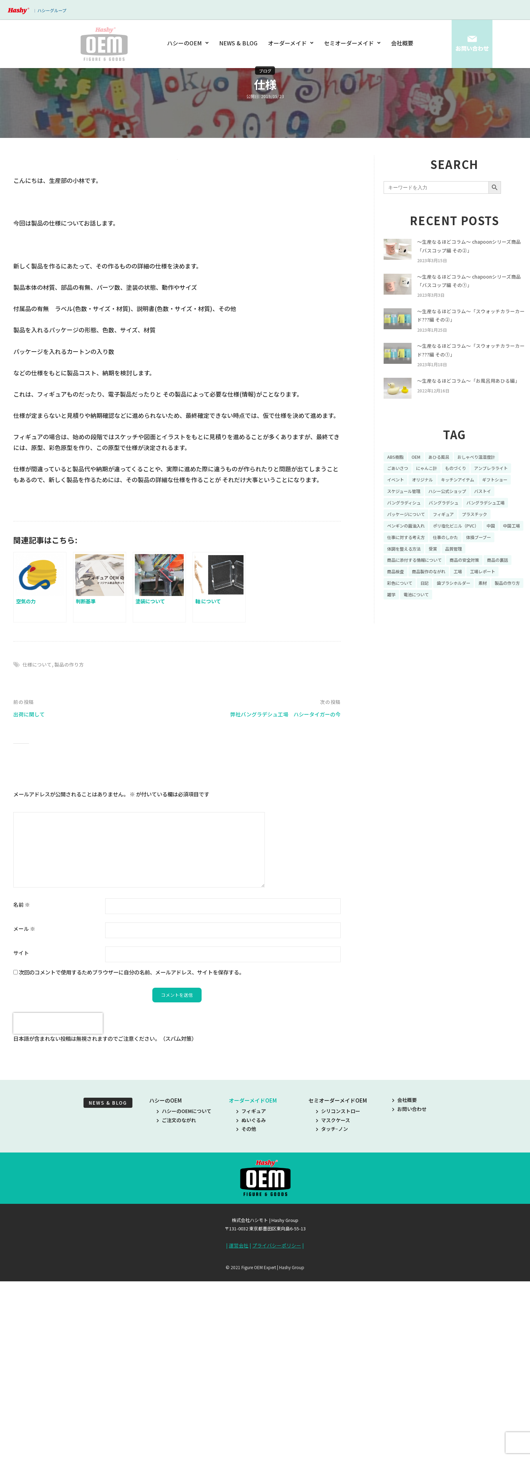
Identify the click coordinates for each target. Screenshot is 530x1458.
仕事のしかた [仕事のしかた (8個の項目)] (481, 567)
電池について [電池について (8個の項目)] (474, 627)
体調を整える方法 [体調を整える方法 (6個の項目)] (443, 579)
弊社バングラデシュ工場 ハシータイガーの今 (278, 894)
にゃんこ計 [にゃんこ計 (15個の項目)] (432, 482)
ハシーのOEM (189, 43)
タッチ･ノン (332, 1309)
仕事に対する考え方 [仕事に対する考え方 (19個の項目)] (437, 567)
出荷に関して (31, 894)
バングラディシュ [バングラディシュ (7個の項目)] (486, 518)
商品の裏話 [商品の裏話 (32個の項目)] (399, 603)
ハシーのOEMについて (184, 1291)
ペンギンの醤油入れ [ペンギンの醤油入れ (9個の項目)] (409, 554)
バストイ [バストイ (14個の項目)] (449, 518)
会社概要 (402, 43)
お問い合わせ (409, 1289)
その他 (246, 1309)
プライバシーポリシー (276, 1425)
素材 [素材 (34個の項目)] (392, 627)
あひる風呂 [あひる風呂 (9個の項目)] (445, 469)
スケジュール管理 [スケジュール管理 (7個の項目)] (490, 506)
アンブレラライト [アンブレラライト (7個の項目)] (406, 494)
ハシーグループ (51, 10)
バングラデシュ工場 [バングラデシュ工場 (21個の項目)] (452, 530)
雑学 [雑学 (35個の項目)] (447, 627)
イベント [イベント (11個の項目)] (443, 494)
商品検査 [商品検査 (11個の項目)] (429, 603)
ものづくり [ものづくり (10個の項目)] (464, 482)
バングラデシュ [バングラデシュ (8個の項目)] (404, 530)
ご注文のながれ (176, 1300)
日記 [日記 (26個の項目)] (467, 615)
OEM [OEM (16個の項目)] (419, 469)
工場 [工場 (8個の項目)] (499, 603)
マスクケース (333, 1300)
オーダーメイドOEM (253, 1280)
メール (24, 1108)
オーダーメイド (290, 43)
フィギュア (251, 1291)
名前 (21, 1084)
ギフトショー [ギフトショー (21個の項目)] (448, 506)
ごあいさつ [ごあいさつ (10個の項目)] (399, 482)
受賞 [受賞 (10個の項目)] (476, 579)
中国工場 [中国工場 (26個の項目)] (397, 567)
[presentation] (58, 1204)
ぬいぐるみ (251, 1300)
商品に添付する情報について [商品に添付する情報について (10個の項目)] (419, 591)
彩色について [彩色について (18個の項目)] (439, 615)
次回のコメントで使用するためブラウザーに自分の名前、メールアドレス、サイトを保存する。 (131, 1152)
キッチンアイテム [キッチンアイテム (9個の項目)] (406, 506)
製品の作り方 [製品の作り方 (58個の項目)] (419, 627)
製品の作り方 (72, 844)
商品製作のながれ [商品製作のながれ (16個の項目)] (466, 603)
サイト (21, 1132)
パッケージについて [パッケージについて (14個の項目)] (409, 542)
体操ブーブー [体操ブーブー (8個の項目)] (401, 579)
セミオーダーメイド (352, 43)
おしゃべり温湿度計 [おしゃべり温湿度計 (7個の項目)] (487, 469)
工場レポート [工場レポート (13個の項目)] (401, 615)
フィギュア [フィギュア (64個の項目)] (451, 542)
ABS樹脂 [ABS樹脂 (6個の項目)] (396, 469)
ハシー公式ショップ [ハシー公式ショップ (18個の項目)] (409, 518)
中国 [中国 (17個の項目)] (505, 554)
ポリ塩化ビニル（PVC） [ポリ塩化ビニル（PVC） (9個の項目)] (465, 554)
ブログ (265, 70)
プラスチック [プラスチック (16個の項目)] (486, 542)
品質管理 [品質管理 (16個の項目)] (499, 579)
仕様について (38, 844)
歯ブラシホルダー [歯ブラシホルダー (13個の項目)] (499, 615)
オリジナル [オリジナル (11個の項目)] (474, 494)
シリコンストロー (338, 1291)
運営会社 (238, 1425)
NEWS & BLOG (238, 43)
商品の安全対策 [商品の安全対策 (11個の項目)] (476, 591)
